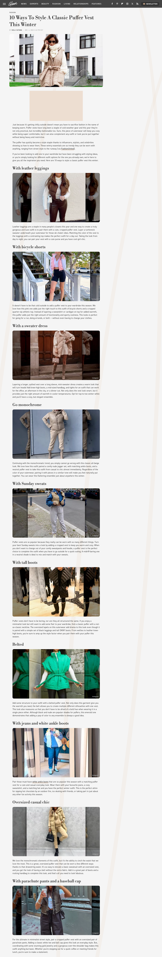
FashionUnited (67, 148)
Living (67, 4)
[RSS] (137, 4)
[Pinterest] (117, 4)
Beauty (45, 4)
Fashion (56, 4)
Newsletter (150, 4)
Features (96, 4)
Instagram (95, 220)
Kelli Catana (17, 30)
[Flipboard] (122, 4)
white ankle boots (40, 781)
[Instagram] (127, 4)
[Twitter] (132, 4)
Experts (34, 4)
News (24, 4)
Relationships (81, 4)
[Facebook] (112, 4)
